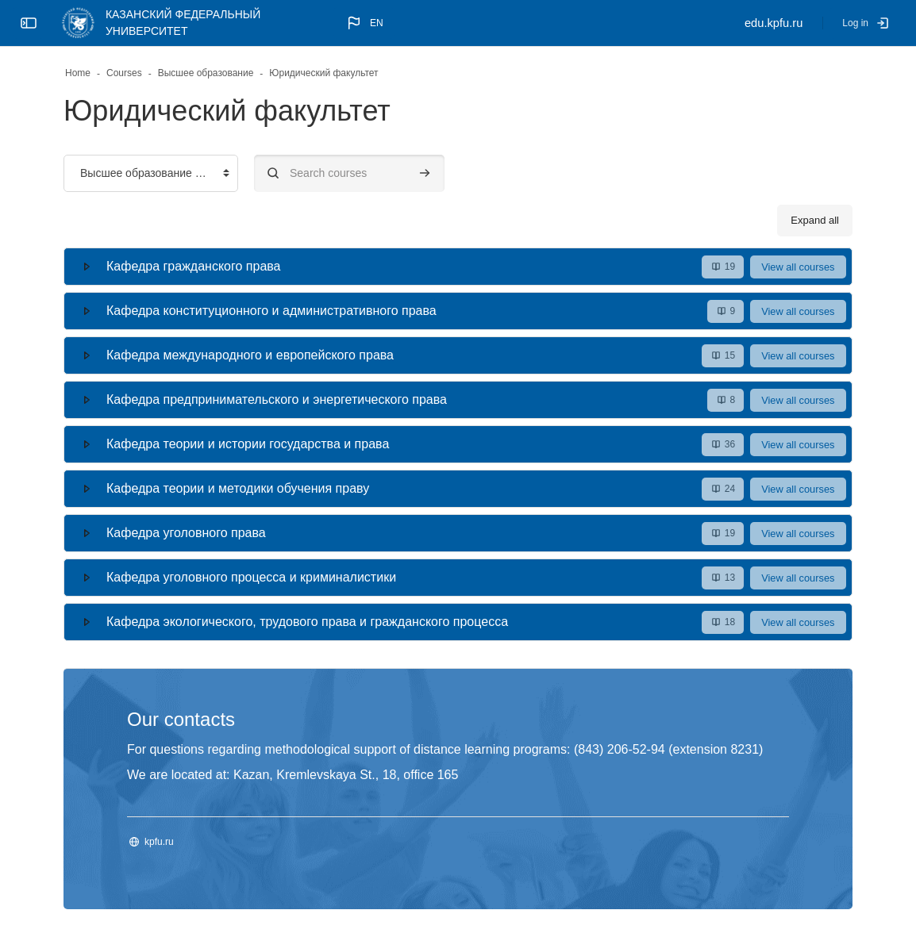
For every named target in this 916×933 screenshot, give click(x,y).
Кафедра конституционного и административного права (271, 310)
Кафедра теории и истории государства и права (247, 444)
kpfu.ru (159, 841)
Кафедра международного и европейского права (250, 355)
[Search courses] (349, 173)
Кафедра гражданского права (193, 266)
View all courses (797, 267)
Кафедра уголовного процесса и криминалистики (251, 577)
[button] (363, 23)
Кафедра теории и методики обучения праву (237, 488)
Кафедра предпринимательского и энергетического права (276, 399)
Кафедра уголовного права (186, 532)
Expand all (815, 220)
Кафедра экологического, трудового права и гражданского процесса (307, 621)
